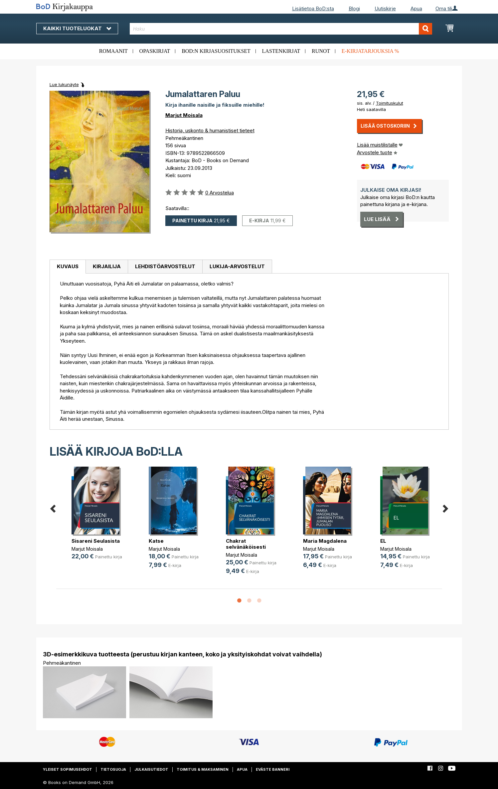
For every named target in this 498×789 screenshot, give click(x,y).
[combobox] (281, 29)
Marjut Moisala (184, 115)
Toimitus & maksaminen (203, 769)
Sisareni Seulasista (96, 541)
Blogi (354, 8)
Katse (156, 541)
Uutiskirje (385, 8)
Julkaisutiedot (151, 769)
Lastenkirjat (281, 51)
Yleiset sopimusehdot (67, 769)
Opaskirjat (154, 51)
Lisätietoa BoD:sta (313, 8)
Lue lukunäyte (64, 84)
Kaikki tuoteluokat (77, 28)
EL (383, 541)
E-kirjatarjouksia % (370, 51)
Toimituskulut (389, 103)
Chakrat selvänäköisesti (246, 544)
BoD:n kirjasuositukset (216, 51)
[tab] (67, 267)
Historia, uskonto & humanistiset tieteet (209, 130)
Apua (416, 8)
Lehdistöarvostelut (165, 266)
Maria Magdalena (325, 541)
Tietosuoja (113, 769)
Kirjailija (107, 266)
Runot (321, 51)
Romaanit (113, 51)
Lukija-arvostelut (237, 266)
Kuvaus (68, 266)
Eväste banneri (272, 769)
